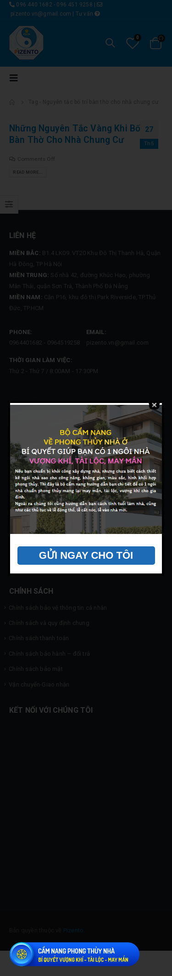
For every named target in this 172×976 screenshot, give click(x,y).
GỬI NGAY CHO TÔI (86, 555)
